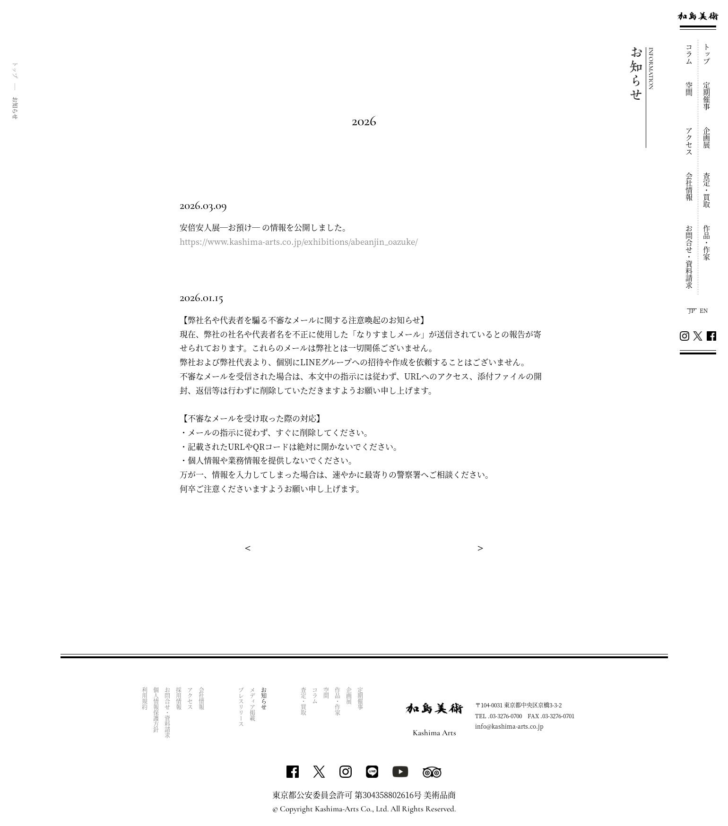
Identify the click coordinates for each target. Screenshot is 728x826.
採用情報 (178, 698)
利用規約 (144, 698)
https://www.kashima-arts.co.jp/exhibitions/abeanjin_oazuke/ (299, 241)
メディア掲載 (252, 704)
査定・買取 (707, 190)
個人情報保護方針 (156, 709)
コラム (689, 54)
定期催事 (707, 96)
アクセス (689, 141)
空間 (689, 89)
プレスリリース (241, 707)
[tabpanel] (364, 290)
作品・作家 (707, 242)
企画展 (707, 137)
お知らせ (264, 698)
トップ (707, 54)
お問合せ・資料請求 (689, 257)
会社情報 (689, 186)
